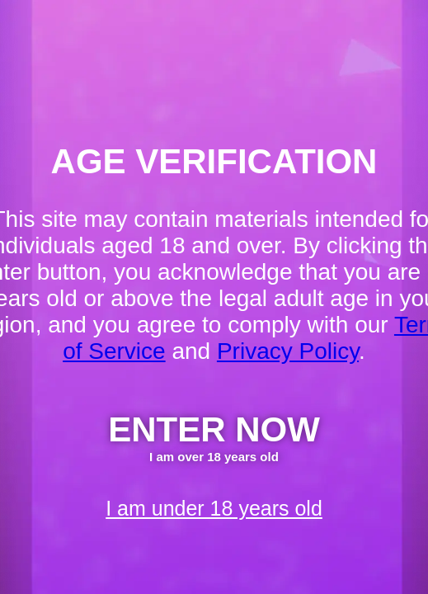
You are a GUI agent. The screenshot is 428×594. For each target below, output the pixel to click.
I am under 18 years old (214, 508)
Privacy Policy (288, 351)
